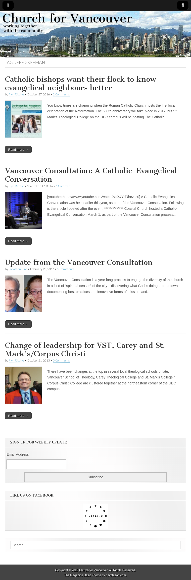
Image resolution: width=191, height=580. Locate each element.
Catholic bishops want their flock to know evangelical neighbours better (80, 83)
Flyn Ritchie (16, 94)
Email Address (17, 454)
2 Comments (61, 94)
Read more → (18, 149)
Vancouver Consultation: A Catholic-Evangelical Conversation (91, 175)
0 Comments (61, 360)
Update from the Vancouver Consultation (79, 262)
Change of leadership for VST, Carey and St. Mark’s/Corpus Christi (85, 349)
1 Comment (63, 186)
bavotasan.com (116, 575)
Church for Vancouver (93, 570)
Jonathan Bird (18, 269)
